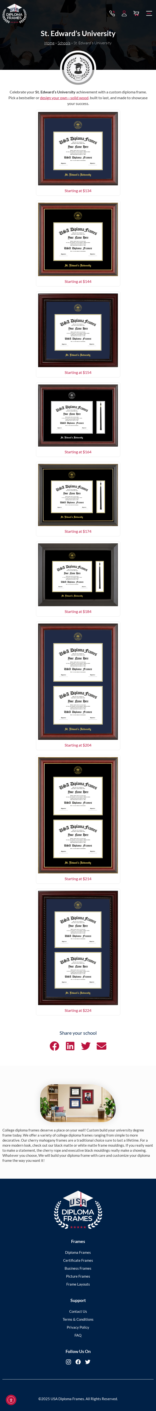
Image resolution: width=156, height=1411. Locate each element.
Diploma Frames (78, 1252)
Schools (64, 42)
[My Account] (124, 12)
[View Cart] (136, 12)
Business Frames (78, 1268)
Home (49, 42)
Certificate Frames (78, 1260)
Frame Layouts (78, 1284)
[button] (149, 12)
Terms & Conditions (78, 1319)
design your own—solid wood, (64, 97)
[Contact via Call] (112, 12)
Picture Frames (78, 1276)
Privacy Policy (78, 1327)
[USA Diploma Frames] (78, 1210)
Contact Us (78, 1311)
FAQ (78, 1335)
